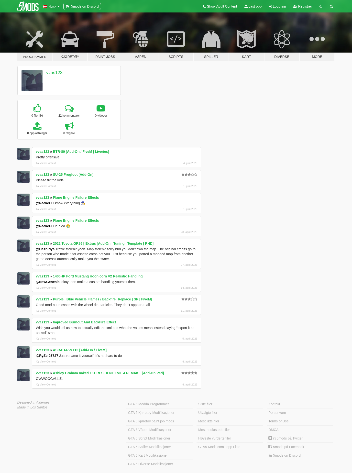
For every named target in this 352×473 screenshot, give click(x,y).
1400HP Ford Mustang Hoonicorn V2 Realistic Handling (98, 276)
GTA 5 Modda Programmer (148, 404)
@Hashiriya (45, 249)
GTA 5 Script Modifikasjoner (149, 438)
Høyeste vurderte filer (214, 438)
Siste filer (205, 404)
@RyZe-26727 (47, 356)
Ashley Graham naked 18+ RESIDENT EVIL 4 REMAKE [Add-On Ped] (108, 373)
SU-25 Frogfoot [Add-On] (73, 174)
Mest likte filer (208, 421)
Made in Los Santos (32, 407)
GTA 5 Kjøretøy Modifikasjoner (151, 413)
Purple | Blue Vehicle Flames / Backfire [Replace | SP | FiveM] (102, 299)
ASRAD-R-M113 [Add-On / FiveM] (80, 350)
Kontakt (274, 404)
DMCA (273, 430)
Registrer (302, 6)
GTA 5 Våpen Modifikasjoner (149, 430)
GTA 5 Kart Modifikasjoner (148, 455)
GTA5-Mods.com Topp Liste (219, 447)
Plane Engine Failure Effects (76, 197)
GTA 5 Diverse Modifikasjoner (150, 464)
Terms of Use (278, 421)
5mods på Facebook (286, 447)
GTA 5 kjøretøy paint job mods (151, 421)
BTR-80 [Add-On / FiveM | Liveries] (81, 152)
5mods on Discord (284, 455)
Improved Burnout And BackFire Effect (84, 322)
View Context (46, 163)
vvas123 (54, 72)
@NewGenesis (48, 282)
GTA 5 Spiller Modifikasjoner (149, 447)
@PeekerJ (44, 203)
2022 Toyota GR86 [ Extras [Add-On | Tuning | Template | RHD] (103, 243)
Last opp (253, 6)
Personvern (277, 413)
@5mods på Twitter (285, 438)
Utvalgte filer (207, 413)
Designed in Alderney (33, 402)
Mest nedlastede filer (214, 430)
